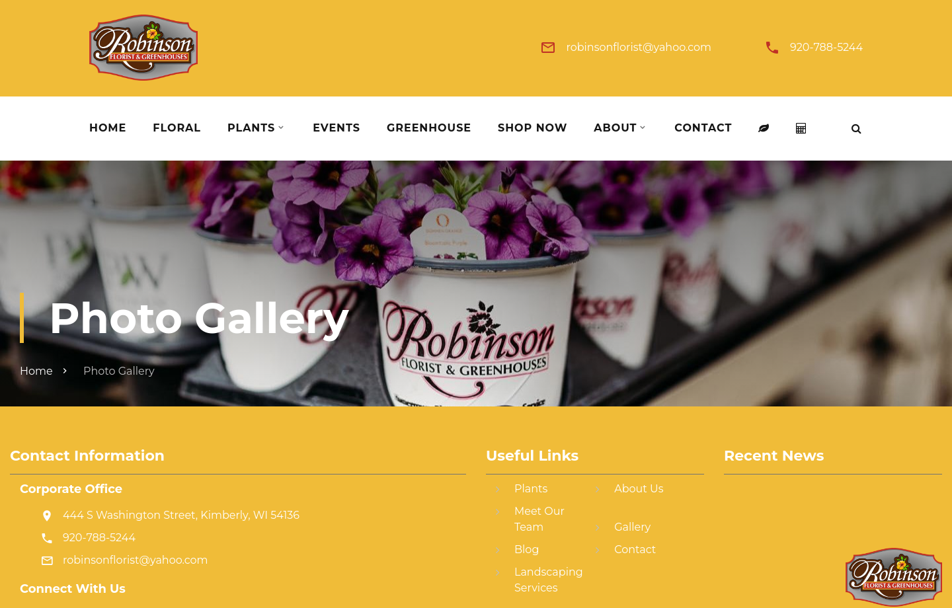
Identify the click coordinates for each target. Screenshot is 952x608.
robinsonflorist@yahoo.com (638, 47)
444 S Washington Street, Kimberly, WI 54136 (181, 515)
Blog (526, 549)
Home (107, 128)
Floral (177, 128)
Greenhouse (429, 128)
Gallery (632, 527)
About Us (638, 488)
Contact (703, 128)
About (615, 128)
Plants (251, 128)
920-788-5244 (826, 47)
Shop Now (532, 128)
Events (336, 128)
